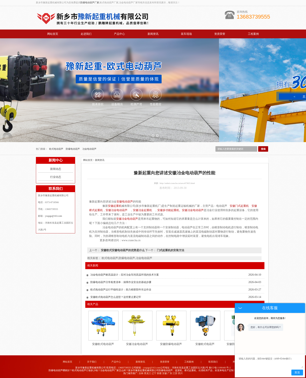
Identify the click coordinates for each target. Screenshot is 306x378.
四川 (180, 373)
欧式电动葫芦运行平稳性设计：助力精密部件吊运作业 (120, 289)
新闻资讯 (153, 33)
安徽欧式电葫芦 (204, 344)
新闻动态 (55, 169)
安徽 (164, 373)
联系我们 (213, 361)
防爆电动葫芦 (73, 149)
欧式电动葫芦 (56, 149)
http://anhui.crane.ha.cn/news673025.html (177, 183)
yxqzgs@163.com (53, 216)
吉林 (141, 373)
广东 (169, 373)
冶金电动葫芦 (89, 149)
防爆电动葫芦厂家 (89, 2)
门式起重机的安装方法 (170, 250)
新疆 (159, 373)
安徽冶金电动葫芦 (137, 344)
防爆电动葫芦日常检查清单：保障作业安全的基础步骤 (120, 282)
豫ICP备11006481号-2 (220, 367)
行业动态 (55, 177)
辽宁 (154, 373)
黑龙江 (147, 373)
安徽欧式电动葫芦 (103, 344)
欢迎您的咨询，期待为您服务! (270, 318)
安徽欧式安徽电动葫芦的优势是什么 (122, 250)
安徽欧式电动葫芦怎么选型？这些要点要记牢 (115, 297)
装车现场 (186, 33)
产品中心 (119, 33)
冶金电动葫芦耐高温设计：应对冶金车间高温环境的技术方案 (124, 274)
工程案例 (253, 33)
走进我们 (86, 33)
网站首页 (52, 33)
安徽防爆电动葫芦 (171, 344)
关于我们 (91, 361)
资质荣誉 (219, 33)
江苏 (175, 373)
